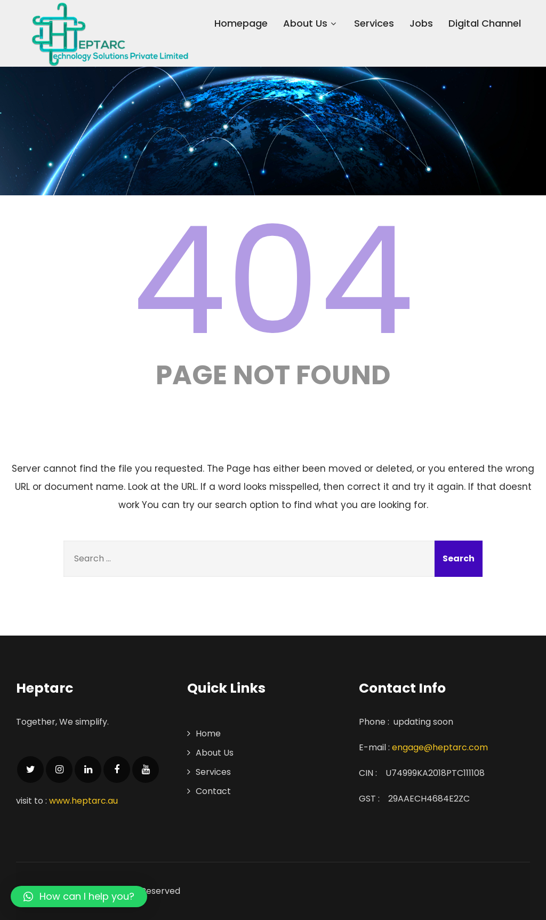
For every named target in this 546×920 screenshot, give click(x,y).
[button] (79, 896)
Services (374, 23)
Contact (213, 791)
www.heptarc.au (83, 801)
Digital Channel (484, 23)
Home (208, 733)
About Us (311, 23)
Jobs (421, 23)
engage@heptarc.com (440, 747)
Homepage (241, 23)
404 (273, 280)
